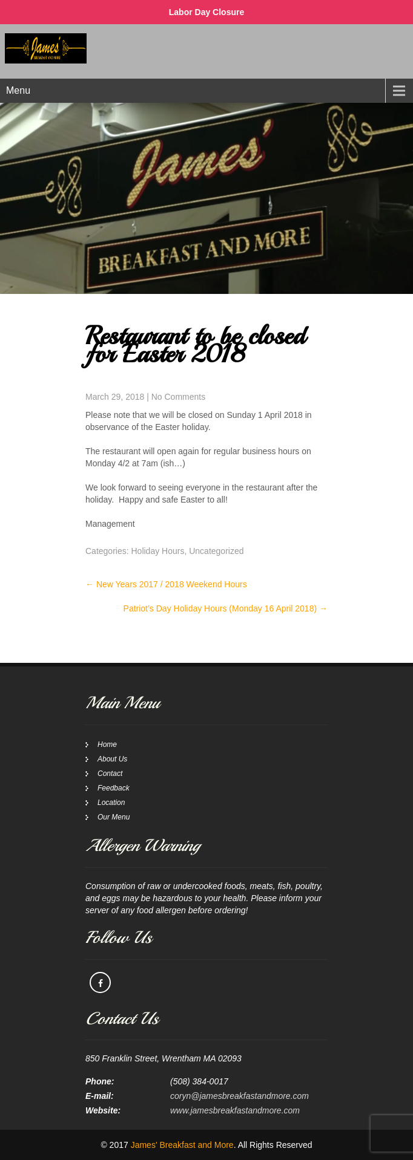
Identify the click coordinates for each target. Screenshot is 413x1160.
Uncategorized (216, 551)
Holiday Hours (157, 551)
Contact (109, 773)
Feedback (113, 788)
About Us (112, 759)
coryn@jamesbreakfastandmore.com (239, 1096)
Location (111, 802)
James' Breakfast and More (182, 1145)
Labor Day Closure (206, 12)
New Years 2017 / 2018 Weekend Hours (166, 584)
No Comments (178, 397)
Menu (18, 90)
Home (107, 744)
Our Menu (113, 817)
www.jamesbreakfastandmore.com (235, 1110)
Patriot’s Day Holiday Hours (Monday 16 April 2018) (226, 608)
